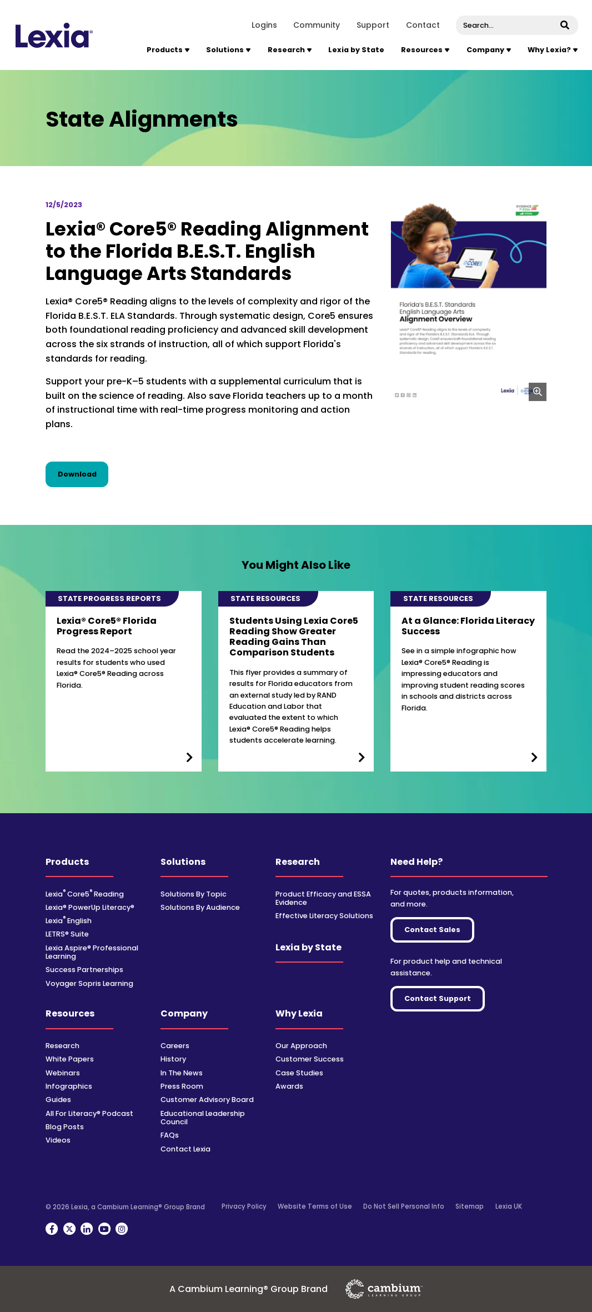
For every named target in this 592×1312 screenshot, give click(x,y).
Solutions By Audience (200, 907)
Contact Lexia (185, 1149)
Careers (174, 1045)
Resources (70, 1013)
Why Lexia (299, 1013)
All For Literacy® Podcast (89, 1113)
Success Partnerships (84, 969)
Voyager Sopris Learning (89, 983)
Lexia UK (508, 1206)
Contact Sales (432, 929)
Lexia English (69, 920)
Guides (58, 1099)
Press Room (181, 1086)
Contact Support (438, 998)
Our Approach (301, 1045)
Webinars (63, 1073)
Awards (289, 1086)
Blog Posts (65, 1126)
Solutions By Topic (193, 894)
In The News (181, 1073)
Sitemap (469, 1206)
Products (67, 862)
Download (83, 474)
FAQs (169, 1135)
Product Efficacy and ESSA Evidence (323, 898)
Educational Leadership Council (202, 1117)
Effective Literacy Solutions (324, 915)
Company (184, 1013)
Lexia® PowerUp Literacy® (90, 907)
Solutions (182, 862)
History (173, 1059)
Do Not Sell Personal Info (403, 1206)
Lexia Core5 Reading (85, 894)
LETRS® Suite (67, 934)
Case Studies (299, 1073)
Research (297, 862)
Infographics (69, 1086)
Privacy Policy (244, 1206)
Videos (58, 1140)
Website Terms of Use (315, 1206)
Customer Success (309, 1059)
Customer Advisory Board (207, 1099)
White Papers (70, 1059)
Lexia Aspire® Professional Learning (92, 952)
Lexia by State (356, 49)
